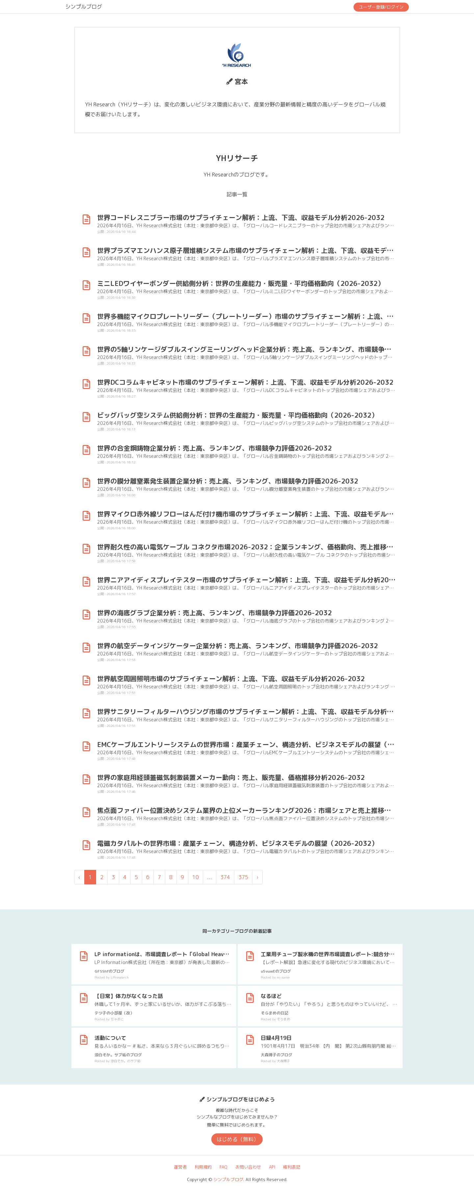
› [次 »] (257, 877)
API (272, 1167)
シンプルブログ (83, 6)
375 (243, 877)
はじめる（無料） (238, 1139)
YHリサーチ (237, 158)
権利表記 (291, 1167)
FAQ (223, 1167)
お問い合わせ (248, 1167)
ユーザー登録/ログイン (381, 7)
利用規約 (203, 1167)
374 (225, 877)
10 (195, 877)
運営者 (180, 1167)
